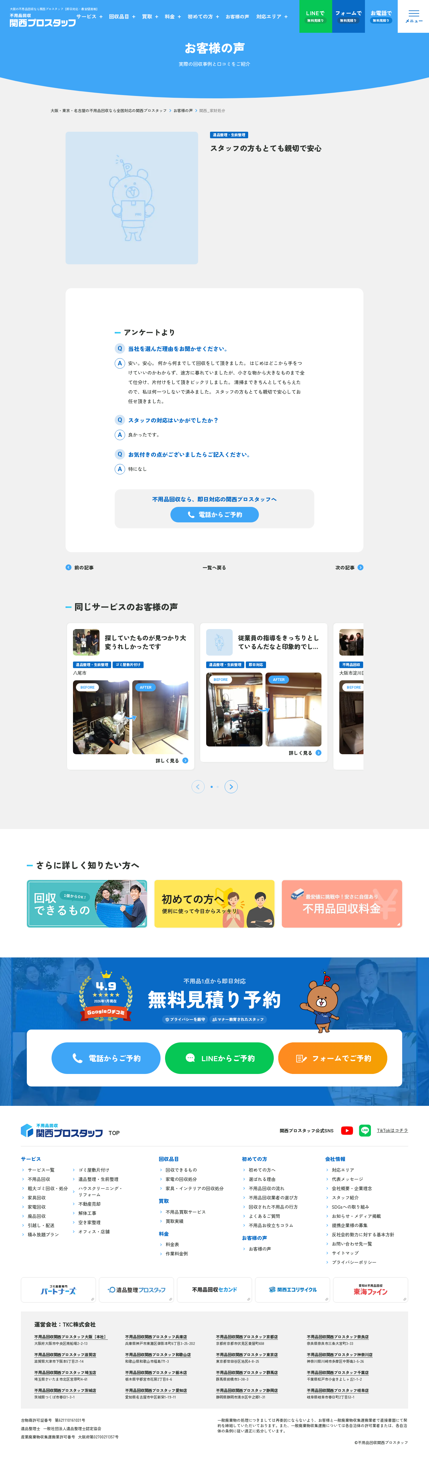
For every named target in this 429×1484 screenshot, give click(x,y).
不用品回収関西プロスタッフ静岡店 (247, 1390)
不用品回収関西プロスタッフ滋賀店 (65, 1354)
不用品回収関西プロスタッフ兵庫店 (156, 1336)
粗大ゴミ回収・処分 (48, 1188)
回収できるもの (181, 1170)
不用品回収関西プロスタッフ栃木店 (156, 1372)
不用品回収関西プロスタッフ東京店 (247, 1354)
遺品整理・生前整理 (229, 134)
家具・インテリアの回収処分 (195, 1188)
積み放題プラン (43, 1234)
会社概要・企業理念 (352, 1188)
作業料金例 (177, 1253)
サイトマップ (345, 1253)
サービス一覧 (41, 1170)
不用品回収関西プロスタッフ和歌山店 (158, 1354)
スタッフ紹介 (345, 1197)
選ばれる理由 (262, 1179)
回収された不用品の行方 (273, 1207)
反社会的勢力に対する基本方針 (363, 1234)
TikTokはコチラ (392, 1130)
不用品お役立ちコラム (271, 1225)
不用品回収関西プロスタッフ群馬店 (247, 1372)
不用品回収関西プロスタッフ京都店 (247, 1336)
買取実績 (175, 1221)
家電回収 (37, 1207)
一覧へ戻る (214, 567)
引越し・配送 (41, 1225)
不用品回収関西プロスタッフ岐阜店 (338, 1390)
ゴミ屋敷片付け (94, 1170)
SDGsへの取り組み (350, 1207)
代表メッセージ (347, 1179)
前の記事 (80, 567)
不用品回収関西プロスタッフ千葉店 (338, 1372)
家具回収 (37, 1197)
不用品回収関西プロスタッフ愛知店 (156, 1390)
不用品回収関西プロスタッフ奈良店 (338, 1336)
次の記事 (349, 567)
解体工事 (87, 1213)
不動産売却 (89, 1204)
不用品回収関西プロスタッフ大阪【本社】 (71, 1336)
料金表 (172, 1244)
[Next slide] (231, 786)
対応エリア (343, 1170)
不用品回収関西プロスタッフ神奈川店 (340, 1354)
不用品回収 (39, 1179)
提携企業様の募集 (350, 1225)
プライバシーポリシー (354, 1262)
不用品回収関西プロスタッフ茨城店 (65, 1390)
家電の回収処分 (181, 1179)
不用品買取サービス (186, 1212)
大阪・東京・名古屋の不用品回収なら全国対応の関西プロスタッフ (109, 110)
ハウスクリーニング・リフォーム (100, 1191)
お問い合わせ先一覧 (352, 1244)
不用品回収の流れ (267, 1188)
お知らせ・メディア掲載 (356, 1216)
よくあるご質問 (264, 1216)
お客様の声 (183, 110)
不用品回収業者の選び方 (273, 1197)
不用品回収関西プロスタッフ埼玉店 (65, 1372)
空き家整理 (89, 1222)
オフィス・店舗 (94, 1231)
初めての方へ (262, 1170)
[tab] (212, 787)
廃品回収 (37, 1216)
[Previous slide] (198, 786)
